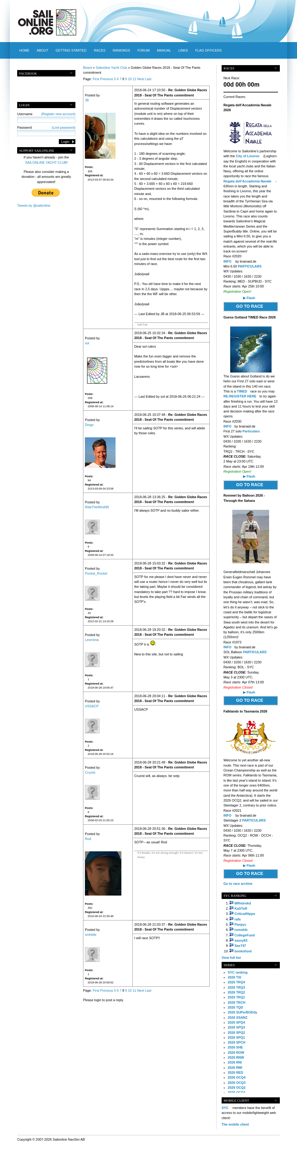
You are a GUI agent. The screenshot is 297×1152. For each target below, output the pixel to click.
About (42, 50)
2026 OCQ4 (237, 1077)
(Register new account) (58, 114)
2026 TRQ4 (236, 982)
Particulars (251, 431)
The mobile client (235, 1124)
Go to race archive (238, 883)
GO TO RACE (249, 306)
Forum (143, 50)
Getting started (70, 50)
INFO (227, 261)
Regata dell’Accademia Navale (247, 181)
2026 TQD (235, 1007)
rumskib (240, 929)
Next (140, 79)
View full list (231, 957)
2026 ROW (236, 1052)
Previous (106, 79)
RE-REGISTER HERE (240, 396)
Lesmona (92, 640)
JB (87, 100)
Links (183, 50)
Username (46, 113)
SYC (225, 1108)
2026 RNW (236, 1057)
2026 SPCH (236, 1042)
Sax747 (240, 945)
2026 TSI (234, 977)
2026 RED (235, 1072)
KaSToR (240, 908)
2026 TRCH (236, 1002)
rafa (237, 919)
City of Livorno (248, 156)
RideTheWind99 (97, 507)
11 (134, 79)
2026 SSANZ (237, 1017)
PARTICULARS (249, 266)
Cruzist (90, 772)
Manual (164, 50)
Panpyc (240, 924)
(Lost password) (63, 127)
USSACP (92, 706)
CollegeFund (244, 935)
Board (87, 67)
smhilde (90, 934)
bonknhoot (243, 951)
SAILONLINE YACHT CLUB (46, 162)
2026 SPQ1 (236, 1037)
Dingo (89, 425)
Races (99, 50)
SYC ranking (238, 972)
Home (24, 50)
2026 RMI (235, 1067)
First (96, 79)
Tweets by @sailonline (33, 205)
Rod (88, 839)
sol (87, 343)
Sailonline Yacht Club (111, 67)
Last (148, 79)
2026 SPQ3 (236, 1027)
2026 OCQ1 (237, 1092)
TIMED (242, 391)
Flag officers (208, 50)
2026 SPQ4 (236, 1022)
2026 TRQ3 (236, 987)
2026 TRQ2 (236, 992)
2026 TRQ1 (236, 997)
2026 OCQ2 (237, 1087)
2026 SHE (235, 1047)
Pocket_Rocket (96, 573)
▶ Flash (249, 298)
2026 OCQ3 (237, 1082)
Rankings (121, 50)
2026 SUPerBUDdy (242, 1012)
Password (46, 127)
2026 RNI (235, 1062)
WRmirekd (242, 903)
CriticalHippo (244, 914)
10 (129, 79)
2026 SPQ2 (236, 1032)
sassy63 (240, 940)
